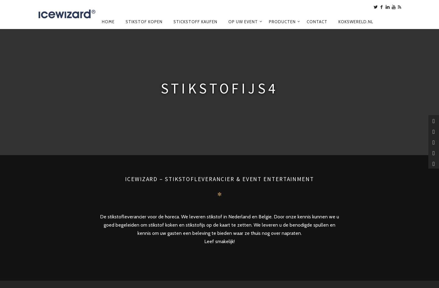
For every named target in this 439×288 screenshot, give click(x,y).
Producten (282, 21)
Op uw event (243, 21)
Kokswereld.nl (355, 21)
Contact (317, 21)
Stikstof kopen (144, 21)
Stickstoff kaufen (195, 21)
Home (108, 21)
